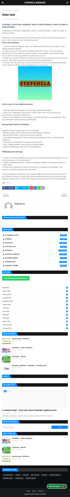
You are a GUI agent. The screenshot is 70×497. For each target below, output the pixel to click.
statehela (9, 10)
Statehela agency (36, 258)
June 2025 (35, 311)
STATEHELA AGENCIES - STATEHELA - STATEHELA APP (29, 365)
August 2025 (35, 304)
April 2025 (35, 318)
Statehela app (36, 262)
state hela (36, 243)
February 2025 (35, 325)
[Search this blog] (26, 427)
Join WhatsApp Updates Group (15, 278)
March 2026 (35, 291)
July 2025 (35, 308)
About (34, 491)
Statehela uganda (36, 266)
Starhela (36, 239)
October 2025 (35, 298)
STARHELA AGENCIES (34, 2)
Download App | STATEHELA (20, 338)
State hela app (36, 247)
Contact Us (41, 491)
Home (3, 10)
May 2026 (35, 287)
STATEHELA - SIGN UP (19, 356)
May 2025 (35, 314)
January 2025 (35, 328)
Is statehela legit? (36, 235)
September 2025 (35, 301)
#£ (4, 19)
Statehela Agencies (36, 254)
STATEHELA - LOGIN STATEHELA (22, 347)
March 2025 (35, 321)
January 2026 (35, 294)
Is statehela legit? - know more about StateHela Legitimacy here (29, 410)
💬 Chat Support (57, 486)
